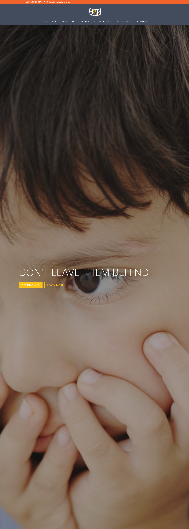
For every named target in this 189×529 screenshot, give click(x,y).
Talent (130, 21)
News (120, 21)
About (55, 21)
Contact (142, 21)
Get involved (106, 21)
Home (45, 21)
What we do (68, 21)
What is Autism (87, 21)
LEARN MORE (55, 285)
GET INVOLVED (31, 285)
